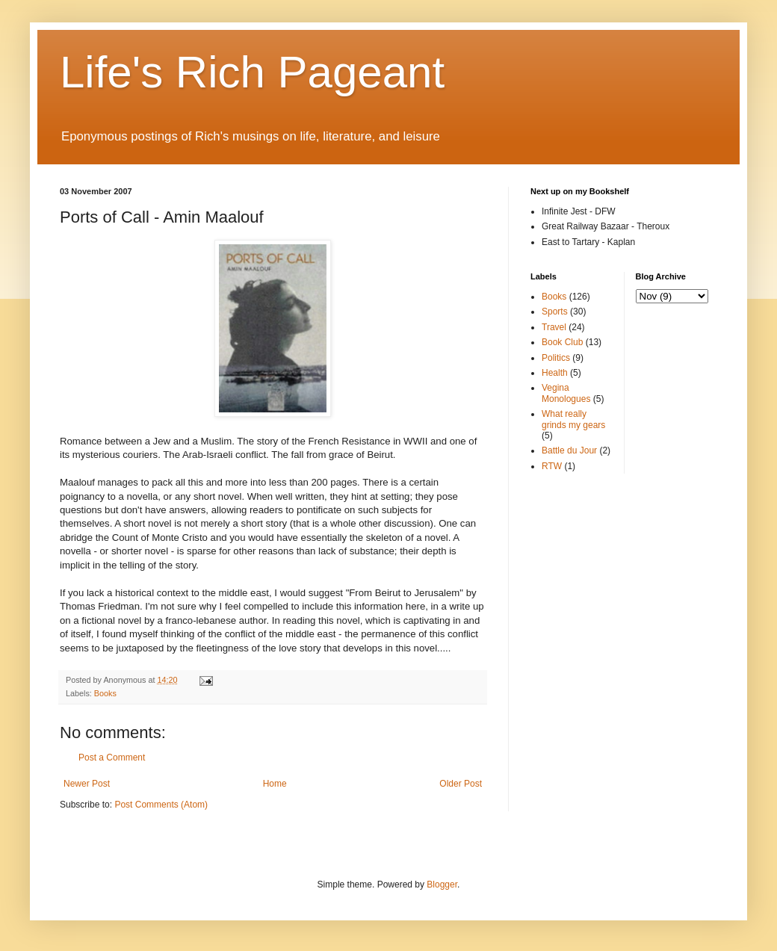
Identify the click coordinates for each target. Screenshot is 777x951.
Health (555, 373)
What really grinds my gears (573, 419)
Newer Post (87, 783)
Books (105, 693)
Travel (554, 327)
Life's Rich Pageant (252, 72)
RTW (552, 466)
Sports (555, 311)
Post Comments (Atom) (161, 804)
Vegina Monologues (566, 392)
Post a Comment (111, 757)
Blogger (442, 884)
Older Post (460, 783)
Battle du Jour (569, 450)
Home (275, 783)
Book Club (562, 342)
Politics (556, 358)
